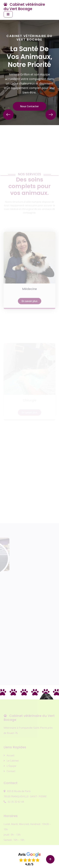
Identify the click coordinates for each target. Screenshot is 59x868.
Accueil (9, 755)
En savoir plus (29, 318)
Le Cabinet (11, 760)
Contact (9, 771)
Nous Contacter (29, 106)
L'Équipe (10, 766)
